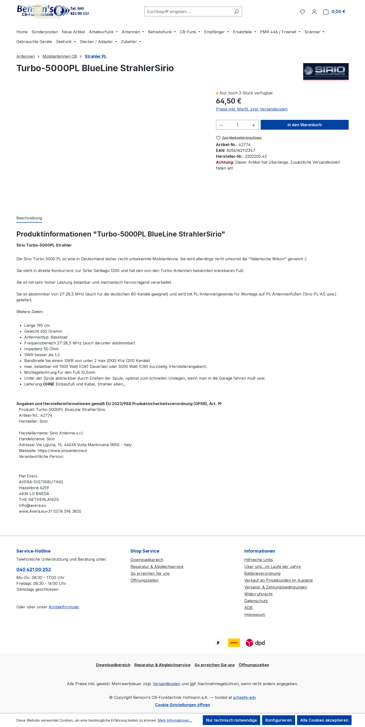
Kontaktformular (64, 606)
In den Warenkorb (305, 124)
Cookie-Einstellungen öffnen (182, 704)
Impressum (254, 614)
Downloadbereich (146, 559)
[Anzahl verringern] (221, 125)
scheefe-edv (244, 697)
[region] (111, 147)
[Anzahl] (237, 125)
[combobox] (187, 11)
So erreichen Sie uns (150, 573)
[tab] (29, 218)
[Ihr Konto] (314, 11)
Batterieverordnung (262, 573)
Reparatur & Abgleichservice (156, 566)
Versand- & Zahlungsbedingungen (275, 587)
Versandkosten (166, 683)
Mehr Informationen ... (175, 720)
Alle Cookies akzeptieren (324, 720)
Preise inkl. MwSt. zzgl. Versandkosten (252, 109)
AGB (248, 607)
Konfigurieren (278, 720)
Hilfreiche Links (258, 559)
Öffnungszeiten (144, 580)
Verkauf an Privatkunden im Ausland (278, 580)
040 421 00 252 (33, 569)
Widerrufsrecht (258, 593)
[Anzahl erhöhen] (254, 125)
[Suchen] (236, 11)
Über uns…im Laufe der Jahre (272, 566)
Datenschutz (256, 600)
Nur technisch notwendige (231, 720)
